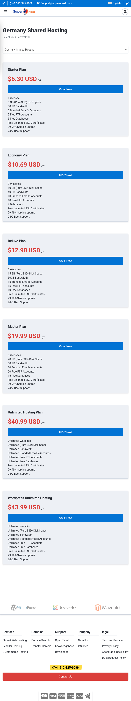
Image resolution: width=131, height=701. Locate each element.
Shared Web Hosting (15, 640)
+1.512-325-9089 (21, 3)
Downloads (61, 652)
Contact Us (65, 676)
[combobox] (65, 49)
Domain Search (40, 640)
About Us (83, 640)
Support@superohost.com (54, 3)
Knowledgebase (64, 646)
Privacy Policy (110, 646)
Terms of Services (112, 640)
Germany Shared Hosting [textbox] (19, 49)
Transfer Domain (41, 646)
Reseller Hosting (12, 646)
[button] (5, 12)
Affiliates (83, 646)
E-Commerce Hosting (15, 652)
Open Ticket (62, 640)
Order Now (65, 89)
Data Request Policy (114, 657)
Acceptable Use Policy (115, 652)
